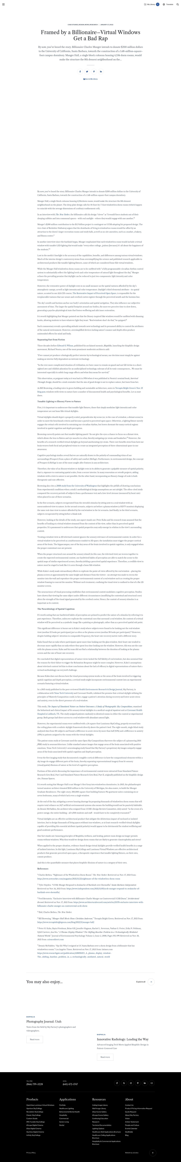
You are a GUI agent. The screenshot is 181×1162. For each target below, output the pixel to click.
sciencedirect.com (55, 939)
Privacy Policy (31, 1153)
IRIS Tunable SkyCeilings (35, 1122)
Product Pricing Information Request (138, 1108)
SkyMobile (129, 1132)
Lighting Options (98, 1128)
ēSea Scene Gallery (99, 1112)
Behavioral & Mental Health (69, 1112)
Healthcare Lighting (66, 1108)
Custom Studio (31, 1118)
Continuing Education (100, 1118)
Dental (61, 1125)
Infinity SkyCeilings (33, 1135)
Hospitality (63, 1115)
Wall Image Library (99, 1108)
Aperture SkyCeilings (34, 1108)
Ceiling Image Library (100, 1105)
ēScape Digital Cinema (34, 1125)
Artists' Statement (132, 1122)
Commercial (63, 1118)
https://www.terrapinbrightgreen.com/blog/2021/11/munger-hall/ (65, 922)
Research (95, 1122)
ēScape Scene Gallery (100, 1115)
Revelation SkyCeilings (34, 1112)
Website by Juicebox (132, 1153)
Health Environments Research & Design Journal (100, 689)
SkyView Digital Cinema (35, 1132)
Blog (126, 1135)
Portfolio (62, 1105)
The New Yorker (63, 214)
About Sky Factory (132, 1115)
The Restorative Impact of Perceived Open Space (94, 293)
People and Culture (132, 1125)
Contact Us (129, 1105)
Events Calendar (131, 1128)
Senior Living (64, 1122)
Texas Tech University (64, 693)
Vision (127, 1118)
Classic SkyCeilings (33, 1115)
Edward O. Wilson (65, 346)
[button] (178, 4)
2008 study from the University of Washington (76, 486)
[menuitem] (80, 72)
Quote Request (130, 1112)
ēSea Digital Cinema (33, 1128)
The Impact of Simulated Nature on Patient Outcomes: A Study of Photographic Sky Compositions (89, 706)
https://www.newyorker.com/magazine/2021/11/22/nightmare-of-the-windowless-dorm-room (78, 879)
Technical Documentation (101, 1125)
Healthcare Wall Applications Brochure (106, 1132)
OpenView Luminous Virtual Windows (40, 1105)
